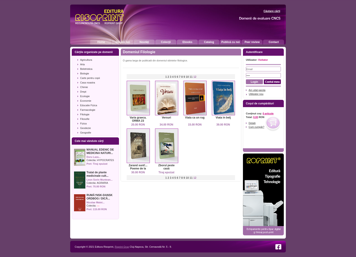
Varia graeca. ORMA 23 (138, 119)
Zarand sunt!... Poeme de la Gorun (138, 168)
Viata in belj (223, 117)
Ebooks (187, 42)
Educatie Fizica (88, 105)
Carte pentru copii (90, 78)
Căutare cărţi (272, 11)
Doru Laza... (94, 157)
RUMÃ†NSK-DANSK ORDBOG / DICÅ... (100, 197)
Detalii (252, 123)
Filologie (84, 114)
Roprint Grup (122, 246)
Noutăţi (144, 42)
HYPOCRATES (105, 160)
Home (101, 42)
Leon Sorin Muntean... (100, 179)
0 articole (268, 113)
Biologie (84, 73)
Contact (274, 42)
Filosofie (84, 119)
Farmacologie (87, 109)
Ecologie (85, 96)
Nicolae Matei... (95, 202)
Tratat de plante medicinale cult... (98, 174)
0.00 (255, 117)
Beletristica (86, 69)
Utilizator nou (256, 94)
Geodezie (85, 128)
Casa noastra (87, 82)
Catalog (209, 42)
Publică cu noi (230, 42)
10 (187, 76)
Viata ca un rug (195, 117)
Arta (82, 64)
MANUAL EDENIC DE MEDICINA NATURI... (100, 151)
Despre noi (123, 42)
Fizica (83, 123)
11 (191, 76)
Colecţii (166, 42)
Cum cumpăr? (256, 127)
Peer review (252, 42)
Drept (83, 91)
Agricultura (86, 59)
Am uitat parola (257, 90)
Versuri (166, 117)
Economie (85, 100)
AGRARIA (102, 182)
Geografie (85, 132)
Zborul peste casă (166, 167)
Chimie (84, 87)
